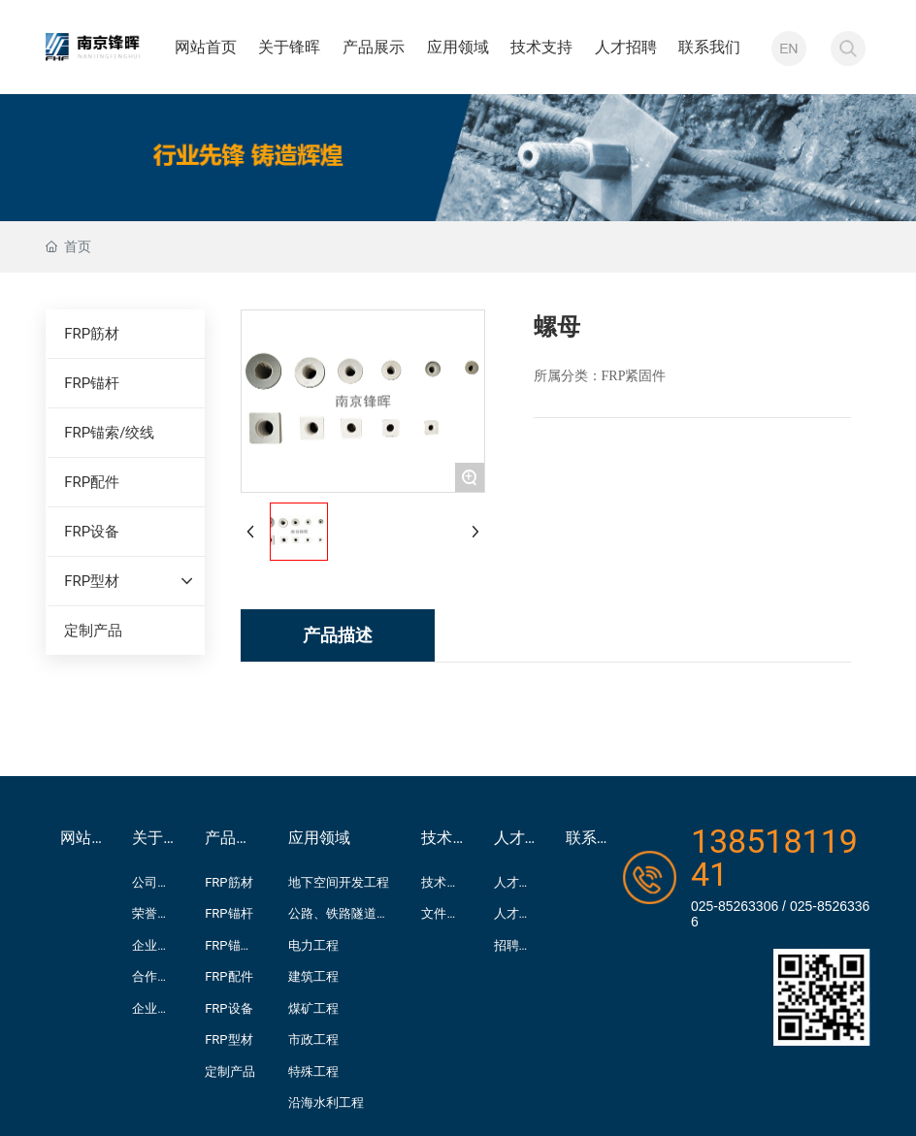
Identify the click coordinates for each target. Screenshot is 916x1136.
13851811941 (774, 857)
